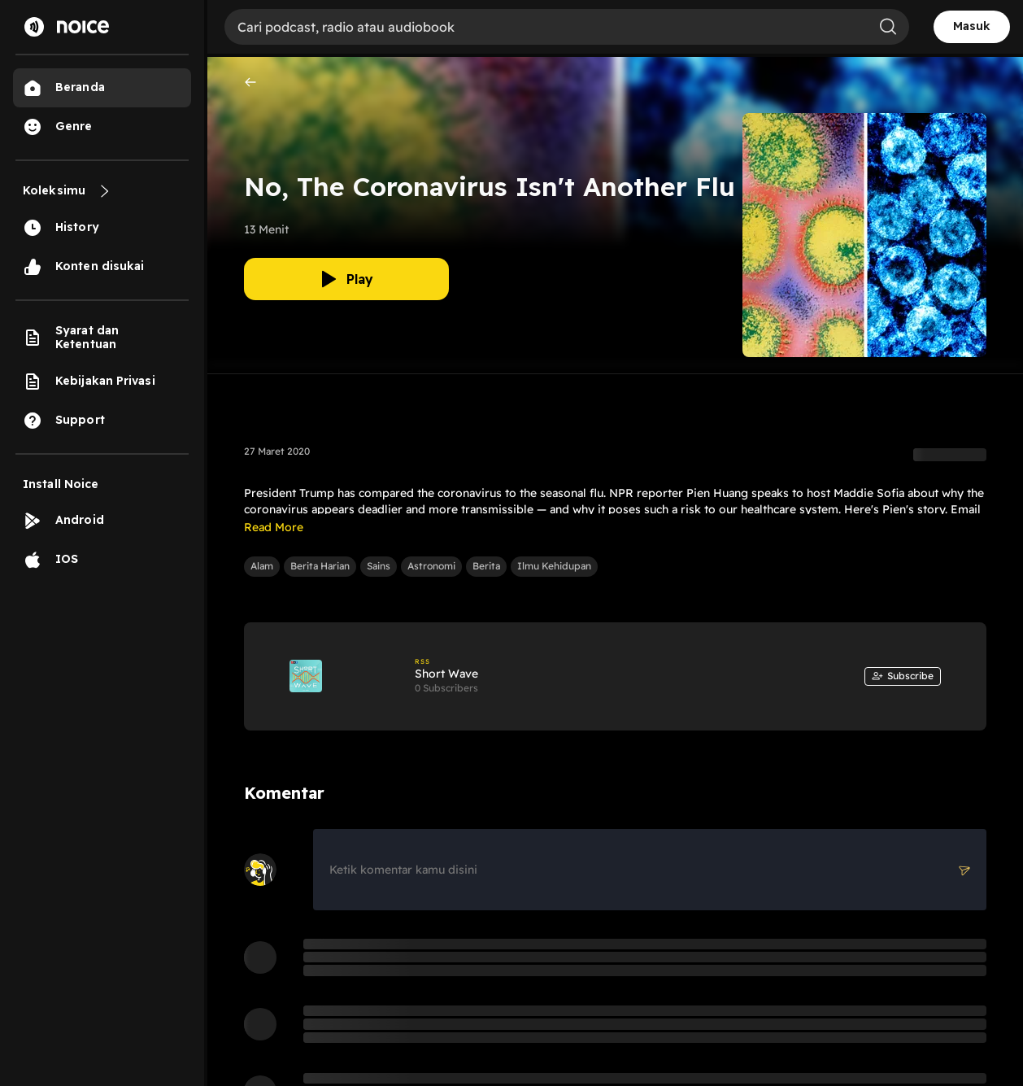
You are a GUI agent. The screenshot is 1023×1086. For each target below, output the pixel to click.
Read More (273, 527)
